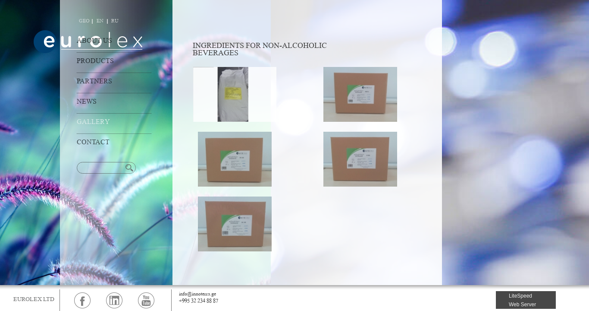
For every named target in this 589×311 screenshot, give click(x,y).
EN (100, 21)
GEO (84, 21)
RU (115, 21)
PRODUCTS (95, 61)
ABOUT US (94, 41)
